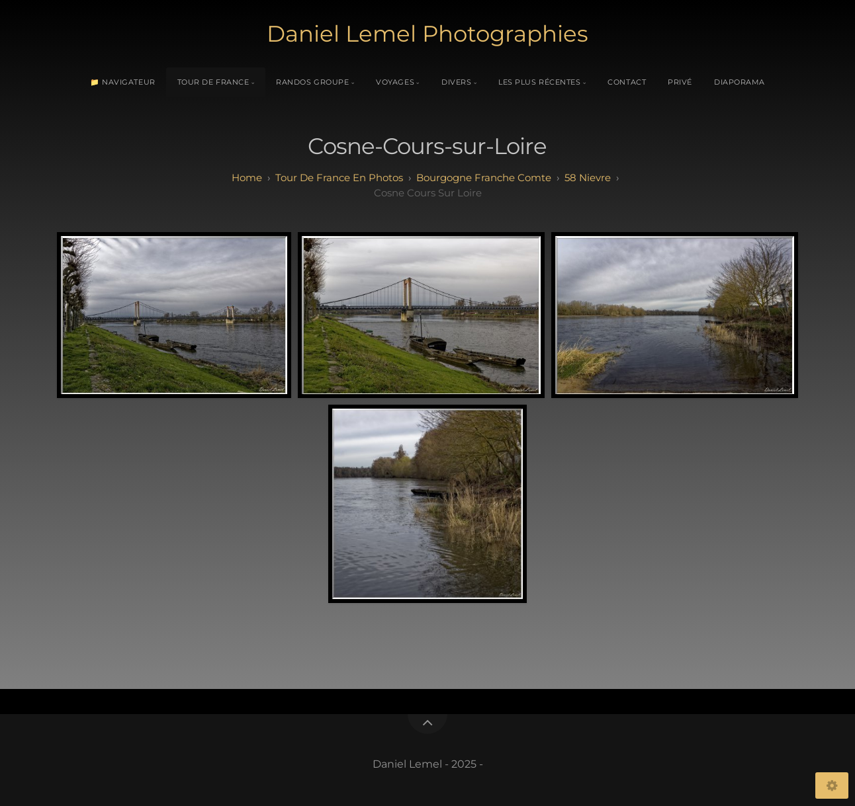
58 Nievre (587, 177)
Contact (627, 82)
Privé (680, 82)
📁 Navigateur (123, 82)
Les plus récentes (539, 82)
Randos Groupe (312, 82)
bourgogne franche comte (483, 177)
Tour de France (213, 82)
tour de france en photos (339, 177)
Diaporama (739, 82)
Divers (456, 82)
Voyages (395, 82)
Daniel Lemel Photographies (427, 34)
